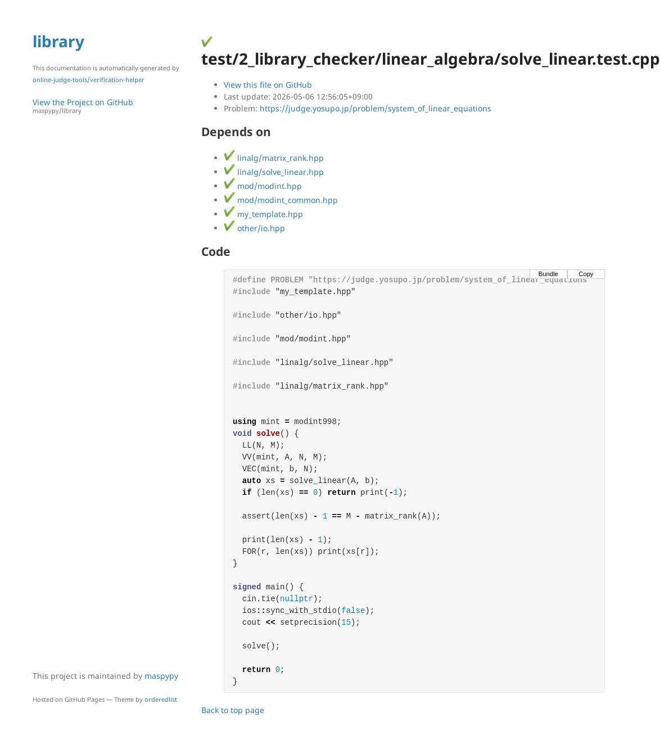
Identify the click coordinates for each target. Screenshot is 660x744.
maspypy (161, 675)
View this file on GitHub (268, 84)
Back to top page (232, 710)
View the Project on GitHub (111, 106)
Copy (585, 273)
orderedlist (160, 699)
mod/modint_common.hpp (281, 200)
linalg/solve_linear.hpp (274, 171)
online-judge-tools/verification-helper (88, 79)
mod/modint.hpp (263, 186)
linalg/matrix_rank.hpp (274, 157)
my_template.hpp (263, 214)
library (58, 41)
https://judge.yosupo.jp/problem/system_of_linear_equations (375, 108)
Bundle (548, 273)
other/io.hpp (254, 228)
